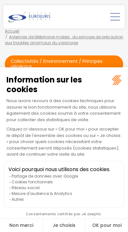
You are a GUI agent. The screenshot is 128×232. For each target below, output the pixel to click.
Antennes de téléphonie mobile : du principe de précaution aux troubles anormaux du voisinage (64, 39)
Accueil (12, 31)
